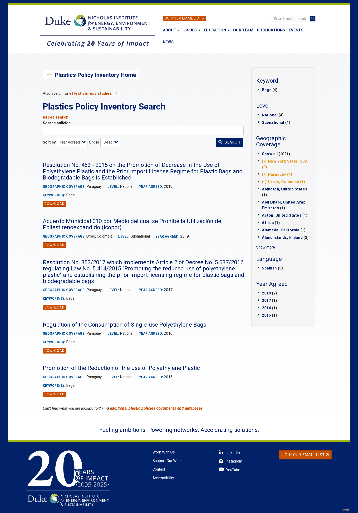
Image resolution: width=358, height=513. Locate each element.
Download (54, 204)
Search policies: (57, 123)
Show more (265, 247)
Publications (271, 30)
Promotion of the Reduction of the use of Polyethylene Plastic (121, 368)
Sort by (49, 142)
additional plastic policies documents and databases (156, 408)
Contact (158, 469)
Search (229, 142)
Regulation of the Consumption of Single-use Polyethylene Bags (124, 324)
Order (94, 142)
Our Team (243, 30)
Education (217, 30)
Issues (191, 30)
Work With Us (163, 452)
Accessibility (163, 478)
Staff (345, 510)
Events (296, 30)
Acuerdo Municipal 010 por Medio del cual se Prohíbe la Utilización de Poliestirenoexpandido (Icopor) (132, 224)
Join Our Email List (183, 18)
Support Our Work (167, 460)
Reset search (56, 117)
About (171, 30)
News (168, 42)
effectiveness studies (90, 93)
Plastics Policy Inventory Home (95, 75)
